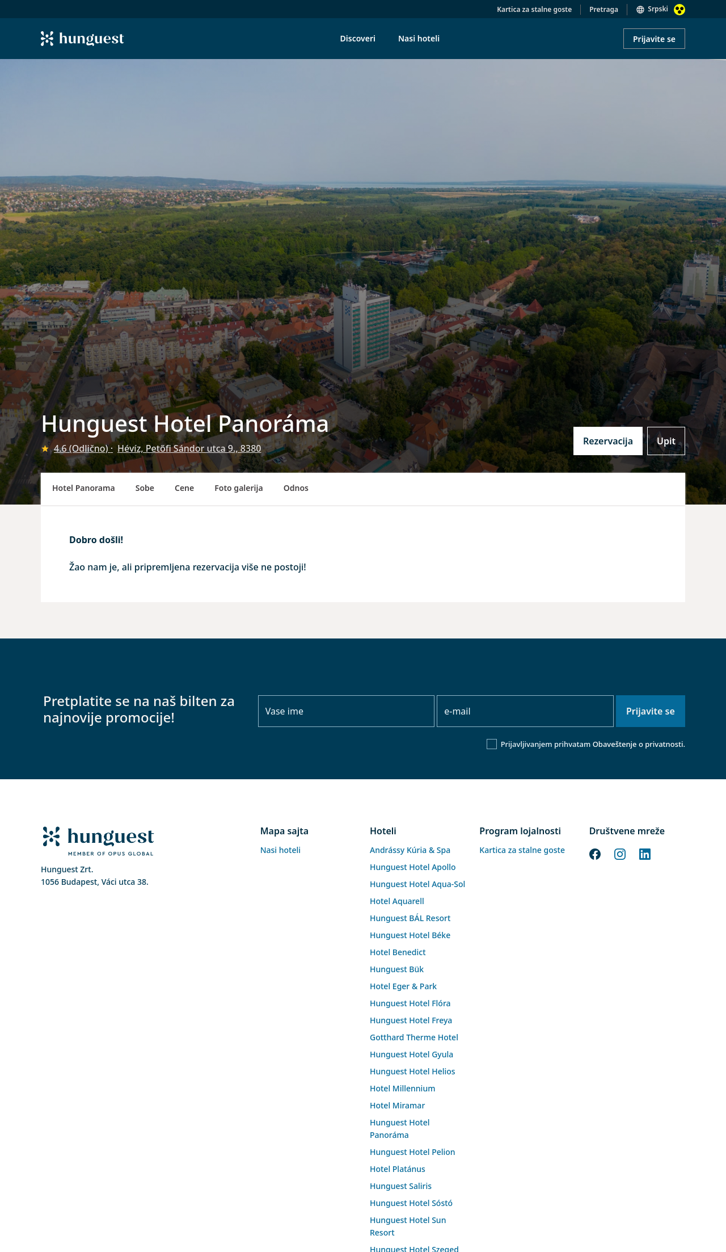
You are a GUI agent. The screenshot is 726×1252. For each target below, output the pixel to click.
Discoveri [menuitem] (357, 38)
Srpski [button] (658, 9)
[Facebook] (595, 853)
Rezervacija (608, 441)
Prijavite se (654, 38)
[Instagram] (620, 853)
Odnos (296, 487)
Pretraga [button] (603, 9)
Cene (184, 487)
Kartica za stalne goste (534, 9)
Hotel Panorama (83, 487)
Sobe (145, 487)
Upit (666, 441)
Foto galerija (238, 487)
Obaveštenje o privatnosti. (639, 744)
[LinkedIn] (645, 853)
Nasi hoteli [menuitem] (419, 38)
